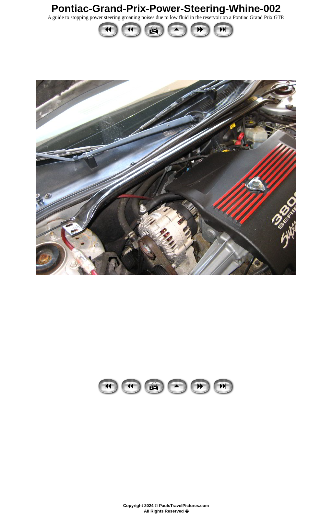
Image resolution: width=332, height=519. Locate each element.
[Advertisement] (166, 60)
